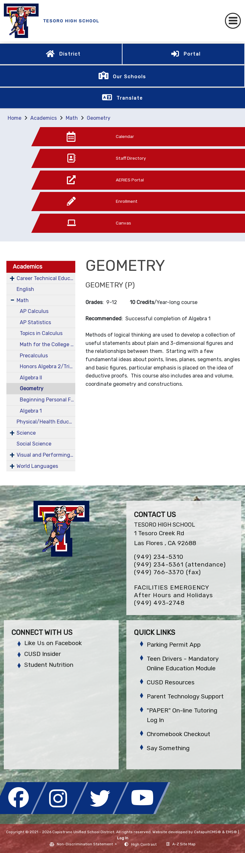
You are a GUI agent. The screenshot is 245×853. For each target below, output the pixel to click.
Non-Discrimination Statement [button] (85, 844)
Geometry (98, 118)
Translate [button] (129, 98)
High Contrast (144, 844)
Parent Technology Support (185, 696)
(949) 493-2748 (159, 602)
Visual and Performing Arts (46, 455)
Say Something (168, 748)
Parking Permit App (174, 644)
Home (14, 118)
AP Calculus (34, 311)
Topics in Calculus (41, 333)
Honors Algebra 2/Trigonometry (47, 366)
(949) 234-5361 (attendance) (180, 564)
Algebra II (31, 378)
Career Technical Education (46, 278)
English (25, 289)
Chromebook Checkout (178, 734)
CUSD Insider (42, 654)
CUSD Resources (171, 682)
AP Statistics (35, 322)
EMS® (231, 832)
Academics (43, 118)
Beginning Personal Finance (47, 400)
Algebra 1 (31, 411)
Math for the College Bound (47, 344)
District (70, 54)
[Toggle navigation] (233, 20)
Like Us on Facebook (53, 643)
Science (26, 433)
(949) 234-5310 (158, 556)
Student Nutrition (48, 664)
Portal (192, 54)
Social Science (34, 444)
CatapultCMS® (207, 832)
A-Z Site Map (181, 844)
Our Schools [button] (129, 77)
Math (72, 118)
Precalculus (34, 356)
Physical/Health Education (46, 422)
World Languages (37, 466)
